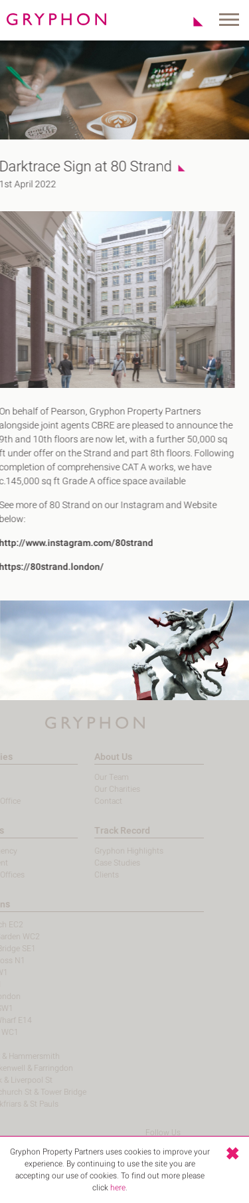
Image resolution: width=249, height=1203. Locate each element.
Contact (97, 801)
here (117, 1188)
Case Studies (106, 863)
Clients (95, 875)
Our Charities (106, 789)
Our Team (100, 777)
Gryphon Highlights (117, 851)
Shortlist (191, 21)
